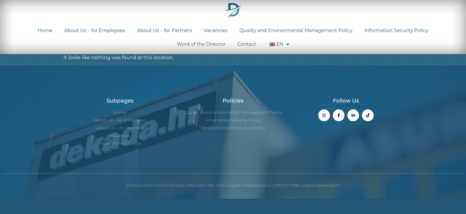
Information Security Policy (396, 30)
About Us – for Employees (94, 30)
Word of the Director (201, 44)
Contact (246, 44)
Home (44, 30)
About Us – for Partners (164, 30)
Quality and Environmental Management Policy (296, 30)
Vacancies (216, 30)
